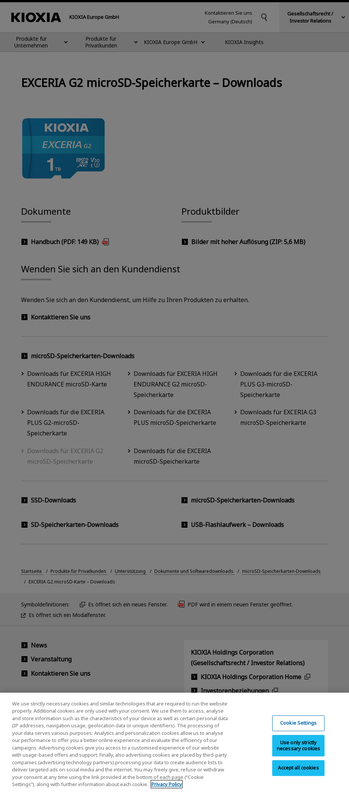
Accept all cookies (298, 775)
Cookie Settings (298, 730)
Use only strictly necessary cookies (298, 753)
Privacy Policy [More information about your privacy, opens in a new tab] (166, 791)
